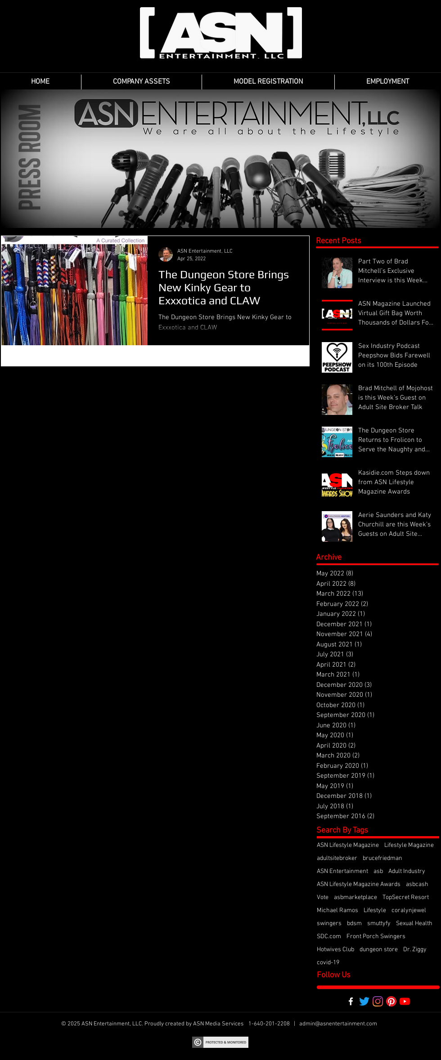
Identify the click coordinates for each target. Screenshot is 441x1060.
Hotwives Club (335, 949)
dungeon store (379, 949)
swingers (329, 923)
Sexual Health (414, 923)
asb (378, 871)
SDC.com (329, 936)
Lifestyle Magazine (409, 845)
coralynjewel (409, 910)
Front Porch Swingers (375, 936)
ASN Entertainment (342, 871)
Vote (322, 897)
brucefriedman (382, 858)
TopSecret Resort (405, 897)
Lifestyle (375, 910)
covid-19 (328, 962)
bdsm (354, 923)
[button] (141, 82)
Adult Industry (406, 871)
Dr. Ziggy (415, 949)
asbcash (417, 884)
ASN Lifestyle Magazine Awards (358, 884)
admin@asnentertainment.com (338, 1024)
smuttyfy (379, 923)
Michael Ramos (337, 910)
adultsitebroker (337, 858)
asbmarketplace (355, 897)
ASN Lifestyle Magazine (348, 845)
